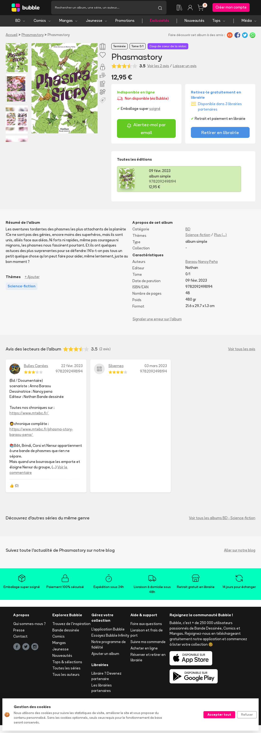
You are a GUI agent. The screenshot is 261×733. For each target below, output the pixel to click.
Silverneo (116, 368)
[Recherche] (102, 9)
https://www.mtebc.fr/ (29, 415)
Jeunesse (97, 23)
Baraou (191, 264)
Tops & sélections (67, 664)
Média (249, 23)
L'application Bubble (108, 631)
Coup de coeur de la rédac (167, 48)
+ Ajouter (32, 279)
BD (20, 23)
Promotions (125, 23)
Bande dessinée (65, 632)
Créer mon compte (231, 8)
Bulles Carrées (36, 368)
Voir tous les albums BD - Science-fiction (222, 520)
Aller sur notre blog (239, 552)
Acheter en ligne (144, 651)
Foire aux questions (146, 626)
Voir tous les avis (241, 351)
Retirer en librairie (220, 135)
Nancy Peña (208, 264)
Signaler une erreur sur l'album (157, 321)
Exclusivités (159, 23)
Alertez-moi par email (146, 131)
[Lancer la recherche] (160, 9)
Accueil (12, 37)
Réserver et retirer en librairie (148, 660)
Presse (19, 632)
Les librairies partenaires (101, 691)
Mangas (68, 23)
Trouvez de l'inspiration (71, 626)
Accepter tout (219, 714)
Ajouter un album (105, 656)
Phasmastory (33, 37)
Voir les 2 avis (158, 68)
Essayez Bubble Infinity (110, 638)
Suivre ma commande (148, 644)
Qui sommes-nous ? (29, 626)
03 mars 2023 (155, 368)
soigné (154, 111)
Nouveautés (194, 23)
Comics (42, 23)
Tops (219, 23)
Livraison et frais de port (146, 635)
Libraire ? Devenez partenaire (106, 679)
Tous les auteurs (66, 677)
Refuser (247, 714)
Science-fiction (197, 237)
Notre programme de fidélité (108, 647)
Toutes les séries (66, 670)
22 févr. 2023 (72, 368)
